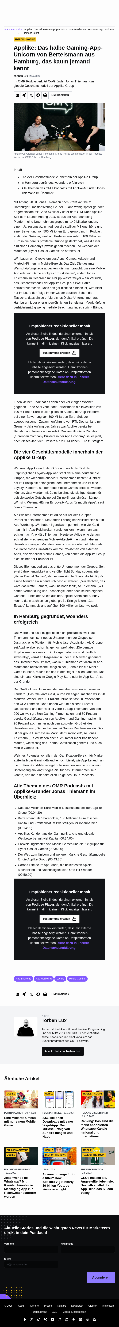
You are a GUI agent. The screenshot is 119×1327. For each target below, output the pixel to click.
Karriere (34, 1305)
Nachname (67, 1243)
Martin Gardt (13, 1112)
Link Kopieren (60, 95)
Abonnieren (101, 1277)
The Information (92, 1169)
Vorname (9, 1243)
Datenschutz (40, 1311)
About (21, 1305)
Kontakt (61, 1305)
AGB (54, 1311)
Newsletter (77, 1305)
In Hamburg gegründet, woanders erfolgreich (52, 182)
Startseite (9, 29)
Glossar (92, 1305)
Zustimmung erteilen (59, 353)
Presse (48, 1305)
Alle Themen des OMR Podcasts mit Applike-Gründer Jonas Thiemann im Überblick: (63, 190)
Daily (19, 29)
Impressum (108, 1305)
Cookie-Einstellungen (74, 1311)
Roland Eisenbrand (94, 1112)
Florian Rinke (52, 1112)
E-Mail (7, 1258)
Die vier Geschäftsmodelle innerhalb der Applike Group (59, 177)
